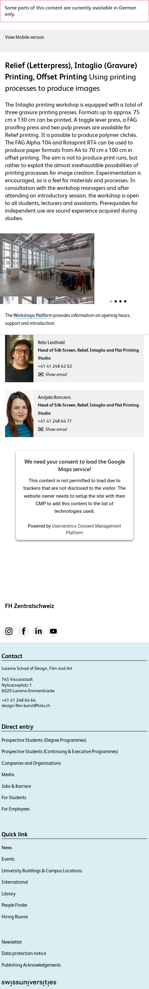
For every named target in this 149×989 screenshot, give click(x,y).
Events (8, 859)
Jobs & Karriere (16, 786)
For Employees (16, 808)
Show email (56, 374)
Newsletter (12, 942)
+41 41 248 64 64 (19, 700)
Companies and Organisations (31, 763)
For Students (14, 797)
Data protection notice (24, 953)
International (15, 882)
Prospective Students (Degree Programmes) (44, 740)
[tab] (111, 301)
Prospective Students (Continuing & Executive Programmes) (60, 751)
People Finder (14, 905)
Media (8, 774)
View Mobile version (24, 37)
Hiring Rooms (15, 916)
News (7, 847)
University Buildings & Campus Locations (42, 870)
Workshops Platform (32, 315)
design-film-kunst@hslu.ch (26, 705)
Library (8, 893)
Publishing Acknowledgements (31, 965)
